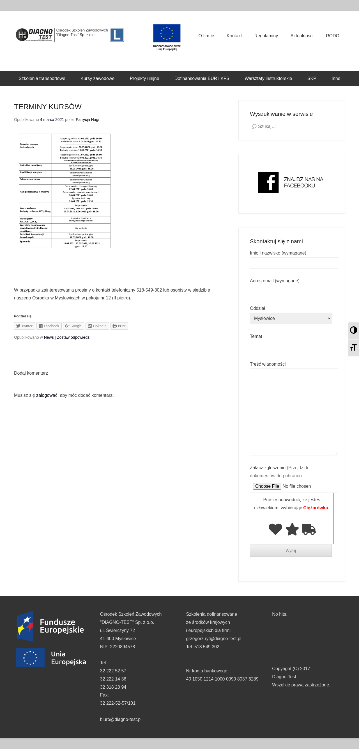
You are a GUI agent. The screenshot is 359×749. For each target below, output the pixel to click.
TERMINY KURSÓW (48, 106)
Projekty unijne (144, 78)
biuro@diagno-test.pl (121, 719)
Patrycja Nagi (87, 119)
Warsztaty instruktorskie (268, 78)
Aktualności (302, 35)
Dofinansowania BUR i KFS (201, 78)
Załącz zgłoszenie (294, 477)
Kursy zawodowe (97, 78)
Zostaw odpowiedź (73, 337)
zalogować (46, 395)
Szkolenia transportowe (42, 78)
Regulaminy (266, 35)
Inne (336, 78)
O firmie (206, 35)
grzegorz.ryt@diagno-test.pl (213, 638)
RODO (332, 35)
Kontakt (234, 35)
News (49, 337)
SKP (311, 78)
